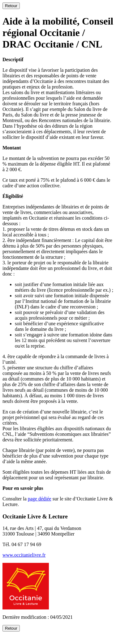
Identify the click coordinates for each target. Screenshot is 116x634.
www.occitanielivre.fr (23, 555)
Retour (11, 5)
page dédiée (39, 498)
